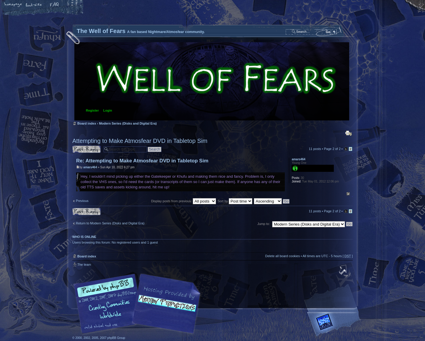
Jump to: (263, 224)
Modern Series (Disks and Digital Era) (128, 123)
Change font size (34, 5)
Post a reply (86, 149)
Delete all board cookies (282, 256)
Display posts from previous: (183, 201)
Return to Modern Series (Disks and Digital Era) (110, 223)
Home (13, 5)
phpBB (138, 303)
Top (348, 193)
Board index (211, 81)
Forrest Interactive (335, 324)
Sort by (235, 201)
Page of (332, 149)
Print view (348, 133)
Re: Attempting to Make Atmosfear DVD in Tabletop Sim (142, 161)
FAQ (54, 5)
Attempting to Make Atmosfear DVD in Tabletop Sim (139, 141)
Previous (82, 201)
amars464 (90, 167)
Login (107, 110)
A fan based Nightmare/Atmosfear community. (165, 307)
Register (92, 110)
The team (84, 264)
